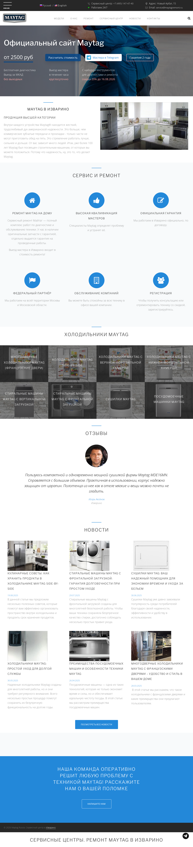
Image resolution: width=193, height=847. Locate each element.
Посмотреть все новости (96, 724)
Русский (45, 5)
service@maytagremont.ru (169, 7)
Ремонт (88, 18)
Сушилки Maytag (121, 399)
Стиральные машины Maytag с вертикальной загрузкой (24, 399)
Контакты (153, 18)
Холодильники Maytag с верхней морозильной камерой (120, 362)
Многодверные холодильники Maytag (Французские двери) (24, 362)
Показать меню (185, 835)
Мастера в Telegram (106, 57)
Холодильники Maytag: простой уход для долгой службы (30, 668)
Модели (59, 18)
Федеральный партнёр (32, 293)
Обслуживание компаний (96, 293)
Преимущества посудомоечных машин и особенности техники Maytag (96, 668)
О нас (74, 18)
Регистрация (161, 293)
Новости (135, 18)
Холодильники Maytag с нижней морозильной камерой (169, 362)
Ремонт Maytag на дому (32, 213)
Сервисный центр (111, 18)
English (61, 5)
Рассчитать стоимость (63, 57)
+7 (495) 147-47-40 (123, 3)
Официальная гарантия (160, 213)
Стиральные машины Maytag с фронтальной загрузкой (72, 399)
